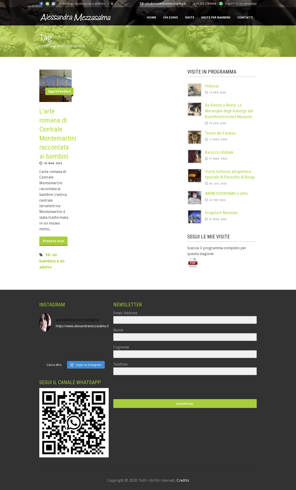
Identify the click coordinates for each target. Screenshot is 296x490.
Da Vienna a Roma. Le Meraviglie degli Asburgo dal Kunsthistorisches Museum (229, 110)
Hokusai (212, 86)
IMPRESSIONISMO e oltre (226, 193)
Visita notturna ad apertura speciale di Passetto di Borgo (230, 174)
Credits (183, 480)
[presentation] (141, 387)
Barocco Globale (219, 152)
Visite (189, 17)
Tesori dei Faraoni (220, 133)
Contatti (245, 17)
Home (151, 17)
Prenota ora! (53, 241)
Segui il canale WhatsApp (241, 3)
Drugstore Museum (221, 212)
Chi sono (170, 17)
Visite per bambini (215, 17)
